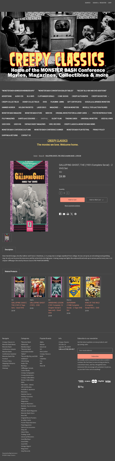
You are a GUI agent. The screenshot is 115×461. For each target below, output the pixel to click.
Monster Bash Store (33, 113)
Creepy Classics (45, 354)
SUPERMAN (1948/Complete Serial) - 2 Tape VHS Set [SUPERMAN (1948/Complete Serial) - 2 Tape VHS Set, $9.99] (74, 306)
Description (9, 249)
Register (103, 3)
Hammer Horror (8, 107)
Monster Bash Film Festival (78, 130)
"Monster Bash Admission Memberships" (18, 91)
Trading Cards (71, 118)
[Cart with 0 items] (110, 3)
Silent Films (57, 118)
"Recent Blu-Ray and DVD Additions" (91, 91)
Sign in (95, 3)
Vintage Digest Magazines (35, 124)
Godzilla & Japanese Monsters (97, 102)
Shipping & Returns (10, 135)
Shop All (44, 118)
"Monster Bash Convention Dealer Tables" (55, 91)
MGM (41, 356)
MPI (41, 363)
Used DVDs (6, 124)
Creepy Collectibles (10, 102)
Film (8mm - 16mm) (57, 102)
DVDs (45, 102)
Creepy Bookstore (100, 96)
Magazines (55, 107)
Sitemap (5, 368)
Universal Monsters (89, 118)
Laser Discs (41, 107)
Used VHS (17, 124)
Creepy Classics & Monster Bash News (79, 124)
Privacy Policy (99, 130)
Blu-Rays (30, 96)
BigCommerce (13, 453)
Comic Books (63, 96)
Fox (41, 361)
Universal (43, 347)
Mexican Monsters (71, 107)
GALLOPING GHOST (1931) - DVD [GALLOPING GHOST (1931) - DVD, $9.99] (37, 304)
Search (87, 3)
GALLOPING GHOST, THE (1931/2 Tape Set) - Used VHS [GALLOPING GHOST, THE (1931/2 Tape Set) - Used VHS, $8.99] (19, 305)
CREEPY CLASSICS (57, 140)
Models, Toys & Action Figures (95, 107)
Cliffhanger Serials (46, 96)
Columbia (43, 359)
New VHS (48, 113)
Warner (42, 344)
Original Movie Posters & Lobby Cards (72, 113)
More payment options (72, 206)
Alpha (42, 342)
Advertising (7, 96)
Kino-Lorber (44, 352)
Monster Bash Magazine (11, 113)
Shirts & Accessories (27, 118)
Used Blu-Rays (107, 118)
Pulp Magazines (8, 118)
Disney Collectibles (30, 102)
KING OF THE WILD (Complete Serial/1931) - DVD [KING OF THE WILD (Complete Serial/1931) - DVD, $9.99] (92, 305)
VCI (41, 349)
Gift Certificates (74, 102)
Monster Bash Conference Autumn (16, 130)
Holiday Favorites (26, 107)
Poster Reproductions (102, 113)
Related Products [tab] (11, 271)
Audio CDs (19, 96)
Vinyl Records (55, 124)
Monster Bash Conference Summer (48, 130)
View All (42, 366)
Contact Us (26, 135)
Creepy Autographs (80, 96)
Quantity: (62, 189)
